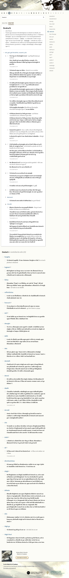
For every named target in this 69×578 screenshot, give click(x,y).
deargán (7, 323)
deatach (50, 31)
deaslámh (51, 16)
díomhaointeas (10, 461)
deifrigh (50, 52)
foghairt (8, 267)
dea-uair (50, 37)
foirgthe (7, 257)
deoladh (7, 361)
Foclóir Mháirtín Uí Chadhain (10, 564)
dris (6, 423)
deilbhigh (50, 65)
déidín (50, 44)
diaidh (7, 388)
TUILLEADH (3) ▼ (14, 97)
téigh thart (8, 534)
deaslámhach (51, 19)
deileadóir (51, 68)
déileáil (50, 70)
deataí (22, 38)
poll (35, 186)
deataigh (26, 41)
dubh (7, 437)
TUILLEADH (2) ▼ (14, 126)
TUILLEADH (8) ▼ (14, 169)
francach (8, 303)
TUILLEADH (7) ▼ (14, 66)
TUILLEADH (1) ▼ (14, 218)
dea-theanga (51, 34)
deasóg (50, 21)
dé (6, 448)
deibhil (50, 39)
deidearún (51, 42)
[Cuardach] (23, 17)
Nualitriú (4, 23)
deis (6, 348)
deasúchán (51, 29)
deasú (50, 26)
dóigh (7, 471)
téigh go (7, 526)
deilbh (50, 60)
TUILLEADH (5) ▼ (14, 79)
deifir (6, 336)
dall (6, 313)
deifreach (50, 49)
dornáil (7, 410)
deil (49, 55)
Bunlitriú (11, 23)
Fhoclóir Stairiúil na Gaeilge (20, 566)
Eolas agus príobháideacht (9, 568)
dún (6, 514)
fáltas (6, 280)
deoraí (7, 376)
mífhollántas (9, 292)
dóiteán (7, 490)
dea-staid (50, 24)
